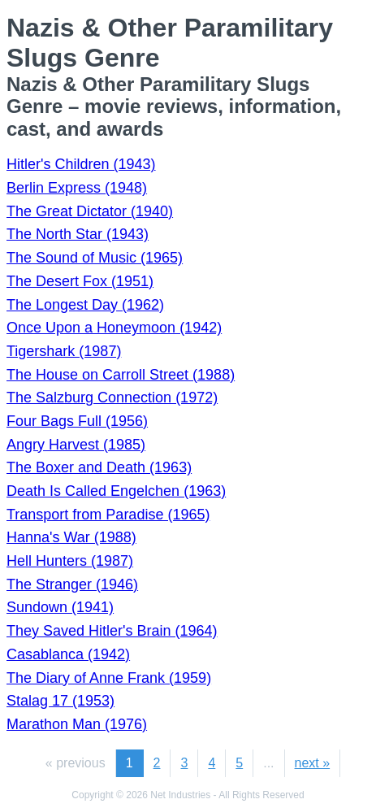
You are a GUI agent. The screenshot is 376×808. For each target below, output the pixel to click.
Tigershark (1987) (63, 351)
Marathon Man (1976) (76, 724)
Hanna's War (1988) (71, 537)
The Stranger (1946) (72, 584)
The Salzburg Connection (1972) (112, 397)
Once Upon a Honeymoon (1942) (114, 327)
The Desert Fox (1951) (79, 281)
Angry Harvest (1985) (75, 445)
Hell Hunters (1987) (69, 561)
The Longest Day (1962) (85, 305)
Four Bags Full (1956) (77, 421)
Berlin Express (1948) (76, 188)
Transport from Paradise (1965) (108, 514)
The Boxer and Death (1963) (99, 467)
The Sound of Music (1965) (94, 258)
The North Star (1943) (77, 234)
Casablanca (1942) (68, 654)
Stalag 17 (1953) (60, 701)
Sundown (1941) (60, 607)
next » (313, 763)
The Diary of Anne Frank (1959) (108, 678)
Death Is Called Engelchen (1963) (116, 491)
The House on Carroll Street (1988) (120, 375)
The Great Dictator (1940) (89, 211)
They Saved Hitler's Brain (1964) (112, 631)
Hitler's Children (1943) (81, 164)
